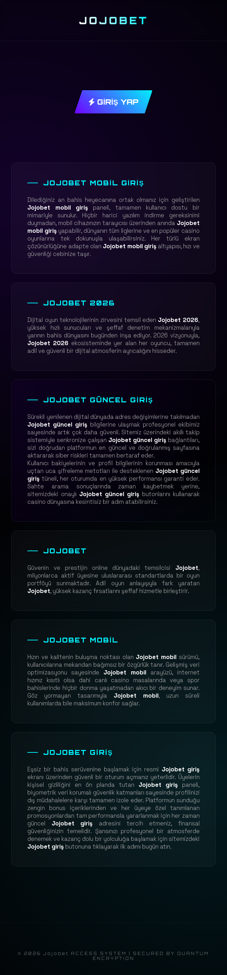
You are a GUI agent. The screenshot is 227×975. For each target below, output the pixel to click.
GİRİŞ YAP (113, 101)
